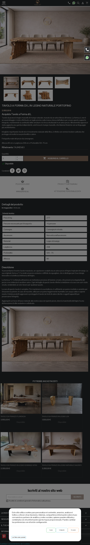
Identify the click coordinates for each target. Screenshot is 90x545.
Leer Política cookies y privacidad (18, 537)
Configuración (61, 530)
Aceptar (51, 530)
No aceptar (73, 530)
